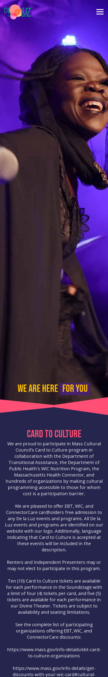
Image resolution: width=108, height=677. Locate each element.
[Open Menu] (100, 10)
